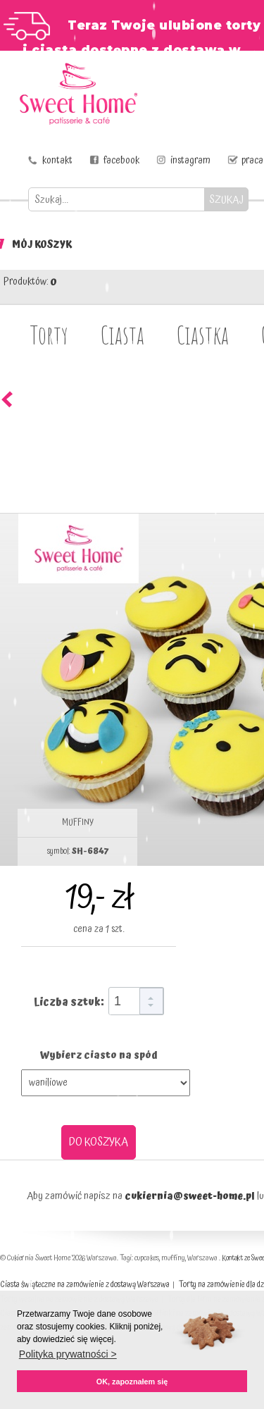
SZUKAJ (226, 200)
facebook (121, 160)
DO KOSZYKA (98, 1142)
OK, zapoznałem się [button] (132, 1381)
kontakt (57, 160)
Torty (49, 334)
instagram (190, 160)
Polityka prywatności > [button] (68, 1354)
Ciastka (203, 334)
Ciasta (122, 334)
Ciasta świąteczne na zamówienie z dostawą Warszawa (85, 1284)
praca (252, 160)
